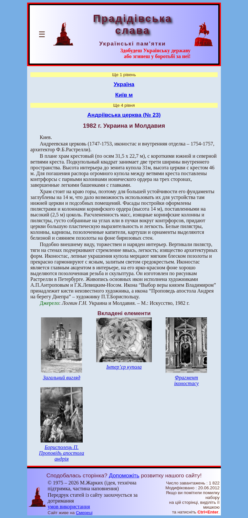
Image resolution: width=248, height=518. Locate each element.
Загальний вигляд (61, 377)
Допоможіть (124, 475)
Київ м (124, 95)
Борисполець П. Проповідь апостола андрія (61, 453)
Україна (124, 84)
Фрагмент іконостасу (186, 380)
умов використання (69, 506)
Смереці (84, 512)
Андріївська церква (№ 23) (123, 115)
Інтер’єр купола (124, 367)
